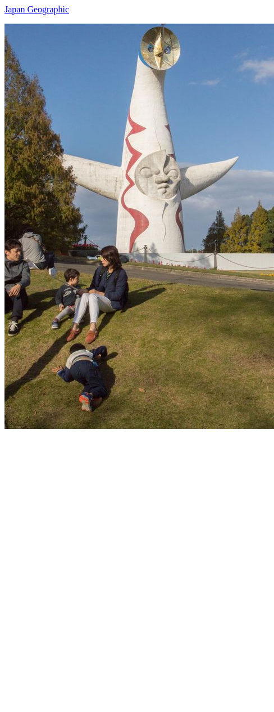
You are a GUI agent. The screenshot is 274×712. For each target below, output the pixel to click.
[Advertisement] (136, 566)
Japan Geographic (36, 9)
